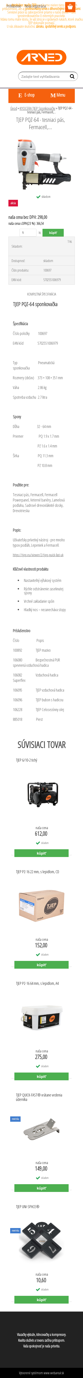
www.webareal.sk (54, 1372)
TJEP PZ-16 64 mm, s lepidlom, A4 (37, 983)
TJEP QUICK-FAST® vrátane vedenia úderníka (39, 1097)
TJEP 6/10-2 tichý (26, 760)
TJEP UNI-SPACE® (27, 1206)
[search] (73, 77)
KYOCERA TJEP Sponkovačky (37, 108)
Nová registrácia (35, 6)
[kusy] (28, 233)
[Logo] (41, 57)
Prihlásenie (14, 6)
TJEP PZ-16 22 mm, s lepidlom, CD (37, 871)
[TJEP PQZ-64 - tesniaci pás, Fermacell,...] (41, 139)
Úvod (13, 108)
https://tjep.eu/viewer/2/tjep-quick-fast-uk (38, 554)
